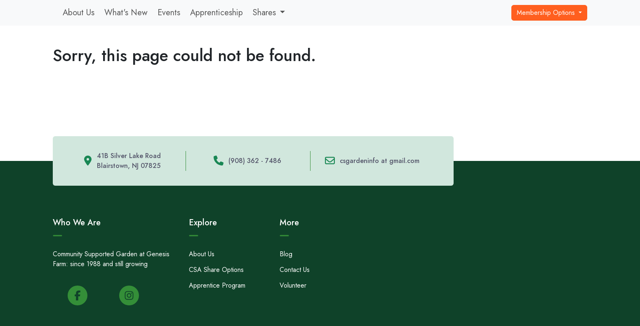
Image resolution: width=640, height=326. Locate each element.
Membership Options (547, 12)
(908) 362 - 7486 (254, 160)
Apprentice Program (217, 285)
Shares (264, 13)
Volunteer (293, 285)
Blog (286, 254)
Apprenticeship (216, 13)
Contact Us (295, 269)
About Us (78, 13)
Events (169, 13)
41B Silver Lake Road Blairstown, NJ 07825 (129, 160)
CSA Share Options (216, 269)
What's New (126, 13)
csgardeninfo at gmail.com (379, 160)
